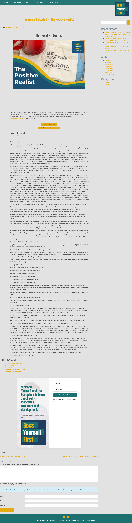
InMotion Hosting (79, 520)
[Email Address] (65, 389)
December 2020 (109, 68)
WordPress (60, 520)
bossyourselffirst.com (18, 118)
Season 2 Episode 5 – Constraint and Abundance (14, 456)
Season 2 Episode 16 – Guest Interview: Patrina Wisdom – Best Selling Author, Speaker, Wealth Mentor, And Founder (118, 34)
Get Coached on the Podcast (49, 128)
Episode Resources (49, 124)
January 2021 (109, 66)
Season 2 (107, 84)
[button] (33, 432)
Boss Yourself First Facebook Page (15, 369)
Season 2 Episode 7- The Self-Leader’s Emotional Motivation (80, 456)
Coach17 (23, 27)
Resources (39, 2)
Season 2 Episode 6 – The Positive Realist (49, 19)
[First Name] (65, 384)
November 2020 (109, 70)
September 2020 (109, 75)
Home (6, 2)
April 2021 (107, 60)
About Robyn (17, 2)
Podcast (28, 2)
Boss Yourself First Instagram (13, 371)
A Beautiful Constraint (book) (13, 363)
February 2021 (109, 64)
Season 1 (8, 452)
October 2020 (108, 73)
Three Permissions (53, 2)
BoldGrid (45, 520)
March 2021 (108, 62)
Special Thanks (91, 520)
